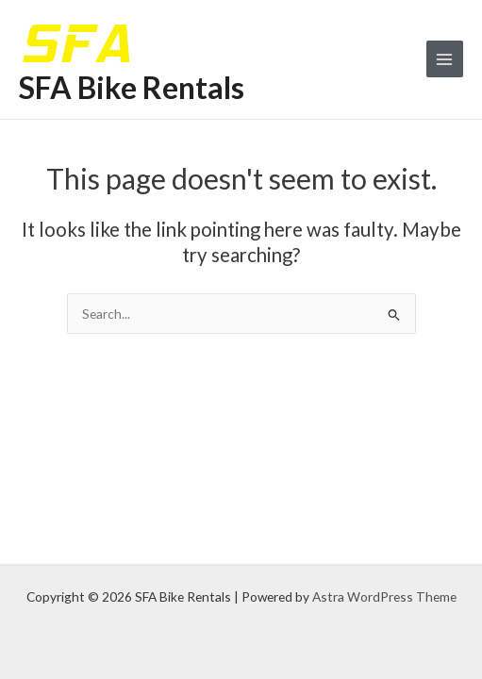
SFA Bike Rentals (131, 87)
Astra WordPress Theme (384, 596)
